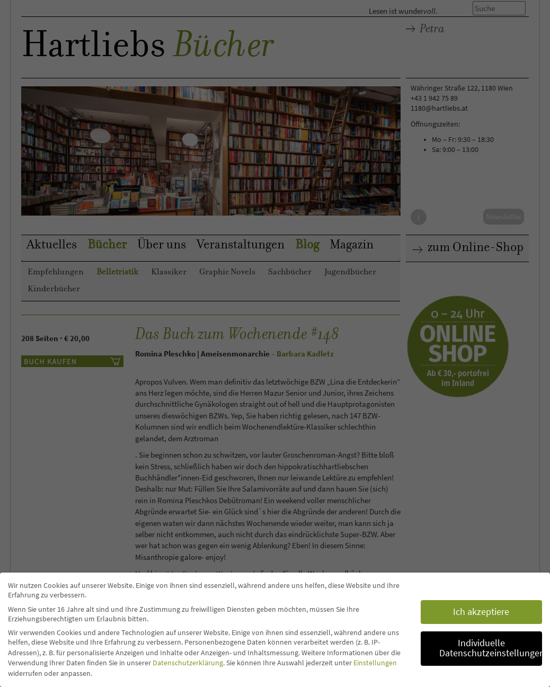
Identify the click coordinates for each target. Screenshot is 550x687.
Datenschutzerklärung (188, 662)
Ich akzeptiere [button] (481, 612)
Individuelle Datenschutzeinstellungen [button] (491, 648)
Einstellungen (375, 662)
